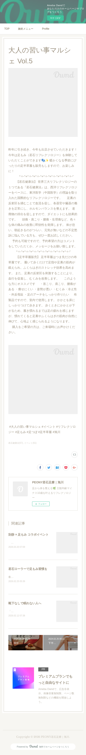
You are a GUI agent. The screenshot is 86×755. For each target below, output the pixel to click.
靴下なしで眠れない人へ (24, 604)
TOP (6, 28)
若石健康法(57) (15, 443)
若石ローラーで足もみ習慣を (27, 569)
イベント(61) (30, 443)
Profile (45, 28)
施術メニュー (25, 28)
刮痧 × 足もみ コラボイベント (28, 534)
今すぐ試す (55, 18)
